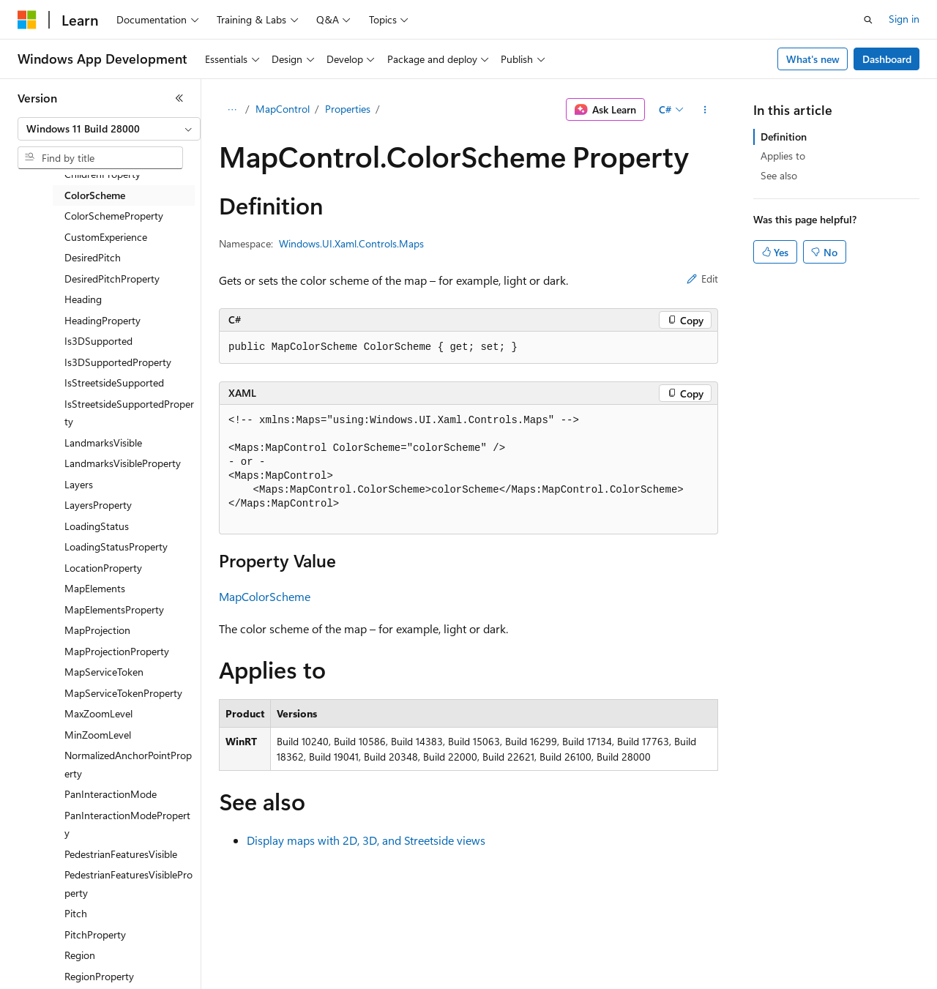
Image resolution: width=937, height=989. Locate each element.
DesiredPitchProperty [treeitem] (112, 278)
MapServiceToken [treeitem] (103, 672)
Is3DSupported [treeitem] (98, 341)
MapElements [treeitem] (94, 588)
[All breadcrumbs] (231, 110)
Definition (784, 136)
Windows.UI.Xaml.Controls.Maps (351, 243)
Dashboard (886, 59)
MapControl (282, 109)
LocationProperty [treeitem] (103, 568)
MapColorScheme (264, 596)
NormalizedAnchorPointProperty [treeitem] (128, 764)
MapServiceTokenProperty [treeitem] (123, 693)
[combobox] (109, 129)
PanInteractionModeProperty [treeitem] (127, 824)
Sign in (904, 19)
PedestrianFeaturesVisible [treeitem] (120, 854)
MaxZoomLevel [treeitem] (98, 713)
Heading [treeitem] (83, 299)
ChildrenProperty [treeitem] (102, 174)
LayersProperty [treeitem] (98, 505)
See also (779, 175)
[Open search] (868, 20)
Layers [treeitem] (78, 484)
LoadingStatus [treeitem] (96, 526)
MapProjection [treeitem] (97, 630)
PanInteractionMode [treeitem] (110, 794)
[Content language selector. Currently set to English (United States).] (85, 967)
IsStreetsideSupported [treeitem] (114, 382)
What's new (813, 59)
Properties (347, 109)
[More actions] (705, 110)
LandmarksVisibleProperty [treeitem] (122, 463)
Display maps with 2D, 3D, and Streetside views (366, 840)
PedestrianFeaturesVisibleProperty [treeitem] (128, 883)
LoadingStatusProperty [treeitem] (116, 546)
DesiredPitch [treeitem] (92, 257)
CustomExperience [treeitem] (105, 237)
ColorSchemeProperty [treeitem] (113, 216)
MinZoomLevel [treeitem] (97, 735)
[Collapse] (179, 98)
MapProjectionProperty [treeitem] (116, 651)
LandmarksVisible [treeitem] (103, 442)
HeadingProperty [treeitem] (102, 320)
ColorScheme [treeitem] (94, 195)
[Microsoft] (27, 19)
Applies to (783, 156)
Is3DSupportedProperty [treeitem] (117, 362)
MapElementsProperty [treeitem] (114, 609)
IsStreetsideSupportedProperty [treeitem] (129, 413)
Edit (702, 278)
